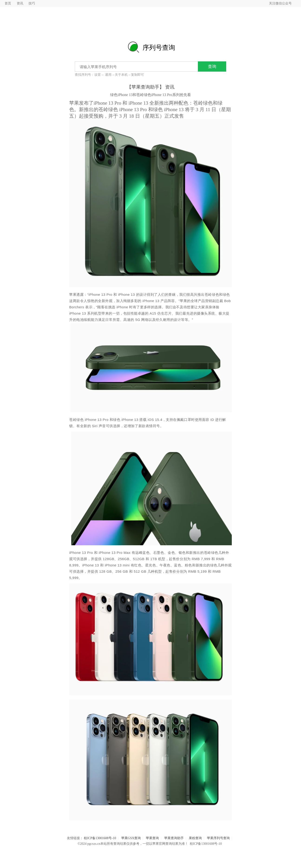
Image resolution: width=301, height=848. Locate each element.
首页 (8, 3)
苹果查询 (152, 838)
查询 (212, 66)
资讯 (20, 3)
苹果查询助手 (174, 838)
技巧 (32, 3)
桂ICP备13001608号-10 (100, 838)
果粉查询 (195, 838)
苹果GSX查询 (131, 838)
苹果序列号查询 (218, 838)
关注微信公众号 (280, 3)
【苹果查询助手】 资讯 (150, 87)
